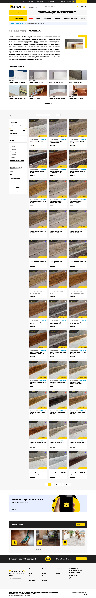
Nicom (85, 594)
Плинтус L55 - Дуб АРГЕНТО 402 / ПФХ (78, 443)
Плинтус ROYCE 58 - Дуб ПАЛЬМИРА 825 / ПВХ (36, 292)
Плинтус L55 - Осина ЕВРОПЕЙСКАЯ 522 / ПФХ (76, 383)
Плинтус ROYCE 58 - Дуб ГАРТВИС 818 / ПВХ (76, 322)
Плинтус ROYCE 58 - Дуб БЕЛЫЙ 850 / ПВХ (38, 262)
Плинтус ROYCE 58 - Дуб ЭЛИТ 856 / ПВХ (77, 172)
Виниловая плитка (46, 578)
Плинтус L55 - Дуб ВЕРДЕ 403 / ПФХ (57, 443)
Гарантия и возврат (50, 1)
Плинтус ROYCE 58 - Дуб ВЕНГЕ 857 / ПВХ (37, 172)
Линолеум (44, 571)
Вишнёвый (13, 149)
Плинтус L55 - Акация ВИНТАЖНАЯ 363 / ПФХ (35, 473)
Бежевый (13, 146)
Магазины (31, 583)
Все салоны (71, 579)
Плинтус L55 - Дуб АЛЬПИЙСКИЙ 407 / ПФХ (78, 413)
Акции (30, 573)
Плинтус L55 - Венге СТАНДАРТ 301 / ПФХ (77, 473)
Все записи (80, 524)
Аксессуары (45, 583)
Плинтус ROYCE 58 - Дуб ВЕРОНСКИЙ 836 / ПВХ (56, 202)
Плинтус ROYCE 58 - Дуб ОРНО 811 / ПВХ (57, 292)
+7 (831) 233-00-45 (66, 1)
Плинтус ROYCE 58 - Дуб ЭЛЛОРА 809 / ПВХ (38, 232)
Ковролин (44, 580)
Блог (30, 578)
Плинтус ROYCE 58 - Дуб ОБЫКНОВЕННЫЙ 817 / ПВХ (76, 292)
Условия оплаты (40, 1)
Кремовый (13, 152)
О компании (31, 571)
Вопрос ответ (32, 580)
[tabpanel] (48, 503)
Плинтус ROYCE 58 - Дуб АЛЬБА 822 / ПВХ (58, 353)
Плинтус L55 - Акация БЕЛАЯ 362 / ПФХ (58, 473)
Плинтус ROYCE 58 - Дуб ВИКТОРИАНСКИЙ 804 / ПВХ (37, 353)
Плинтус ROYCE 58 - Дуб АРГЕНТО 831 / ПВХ (76, 232)
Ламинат (44, 573)
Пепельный (13, 154)
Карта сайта (27, 595)
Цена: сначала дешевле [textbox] (43, 115)
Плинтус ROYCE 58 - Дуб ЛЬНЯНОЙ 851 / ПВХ (56, 262)
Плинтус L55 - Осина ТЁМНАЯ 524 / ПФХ (38, 383)
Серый (12, 155)
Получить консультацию (74, 572)
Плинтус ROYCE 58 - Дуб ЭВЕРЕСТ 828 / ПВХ (56, 232)
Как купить (22, 1)
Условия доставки (30, 1)
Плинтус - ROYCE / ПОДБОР (36, 141)
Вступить (81, 559)
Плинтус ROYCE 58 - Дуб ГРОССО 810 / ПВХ (38, 202)
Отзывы (30, 576)
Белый (12, 147)
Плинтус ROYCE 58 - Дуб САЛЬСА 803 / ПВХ (78, 262)
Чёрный (13, 157)
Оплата (57, 576)
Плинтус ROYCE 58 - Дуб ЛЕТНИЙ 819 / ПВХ (38, 322)
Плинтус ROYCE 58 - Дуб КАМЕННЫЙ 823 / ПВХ (56, 322)
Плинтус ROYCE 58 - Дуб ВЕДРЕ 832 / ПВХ (77, 142)
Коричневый (14, 151)
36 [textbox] (57, 115)
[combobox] (43, 115)
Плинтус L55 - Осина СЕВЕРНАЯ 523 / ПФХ (57, 383)
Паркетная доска (46, 576)
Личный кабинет (82, 1)
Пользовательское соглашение (16, 595)
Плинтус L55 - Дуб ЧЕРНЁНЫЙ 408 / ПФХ (57, 413)
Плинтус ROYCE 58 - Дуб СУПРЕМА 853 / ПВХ (76, 202)
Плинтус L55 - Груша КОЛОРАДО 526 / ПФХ (78, 353)
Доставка (58, 573)
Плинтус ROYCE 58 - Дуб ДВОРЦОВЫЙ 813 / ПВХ (56, 172)
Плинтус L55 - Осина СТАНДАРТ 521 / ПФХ (38, 413)
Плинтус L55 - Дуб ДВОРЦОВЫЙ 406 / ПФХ (38, 443)
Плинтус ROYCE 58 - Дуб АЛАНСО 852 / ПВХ (56, 142)
